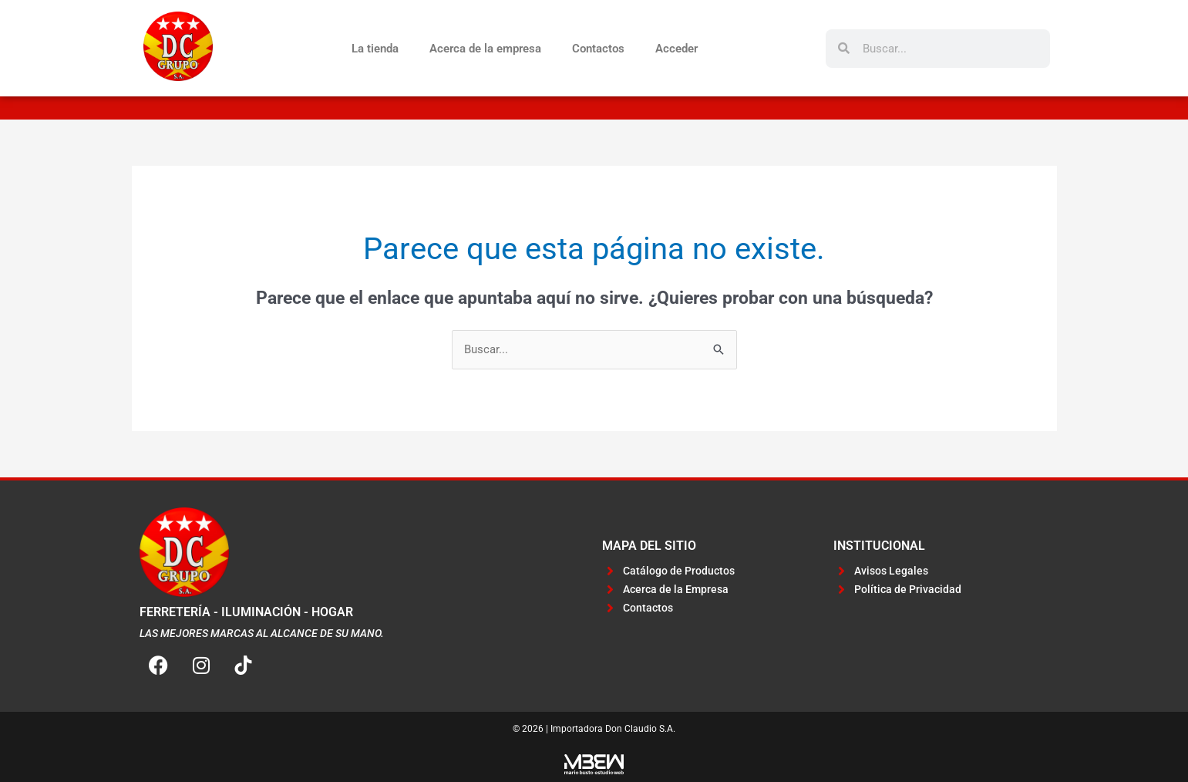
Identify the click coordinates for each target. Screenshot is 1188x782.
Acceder (676, 49)
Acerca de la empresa (485, 49)
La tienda (375, 49)
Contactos (598, 49)
